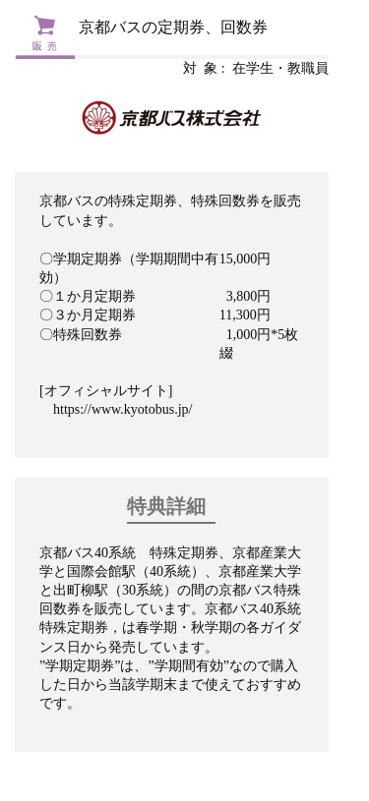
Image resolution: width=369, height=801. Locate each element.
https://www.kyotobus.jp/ (122, 409)
